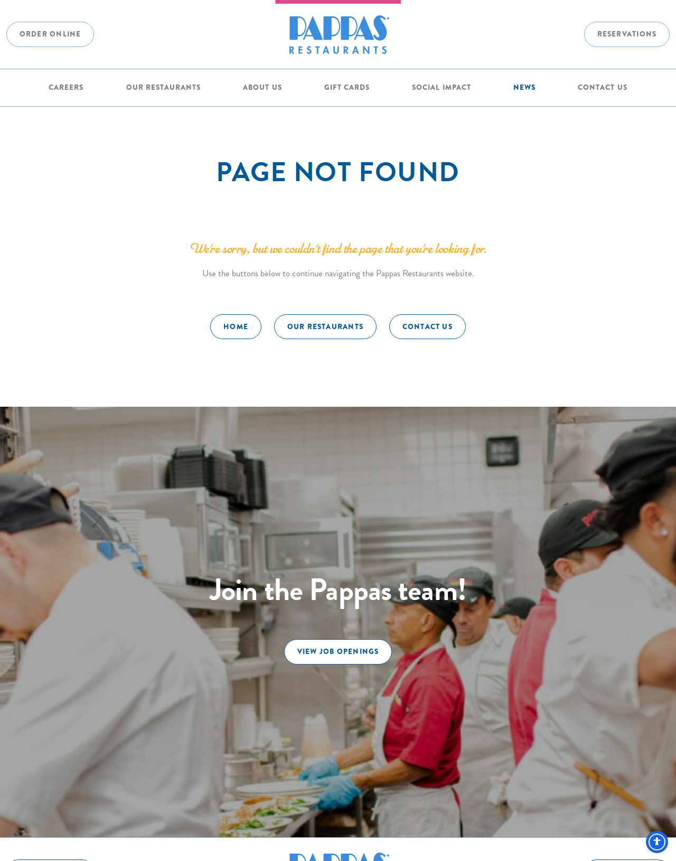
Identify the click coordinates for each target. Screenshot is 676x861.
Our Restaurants (163, 87)
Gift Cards (347, 87)
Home (235, 327)
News (524, 87)
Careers (66, 87)
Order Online (50, 34)
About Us (262, 87)
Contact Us (602, 87)
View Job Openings (338, 652)
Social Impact (441, 87)
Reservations (627, 34)
